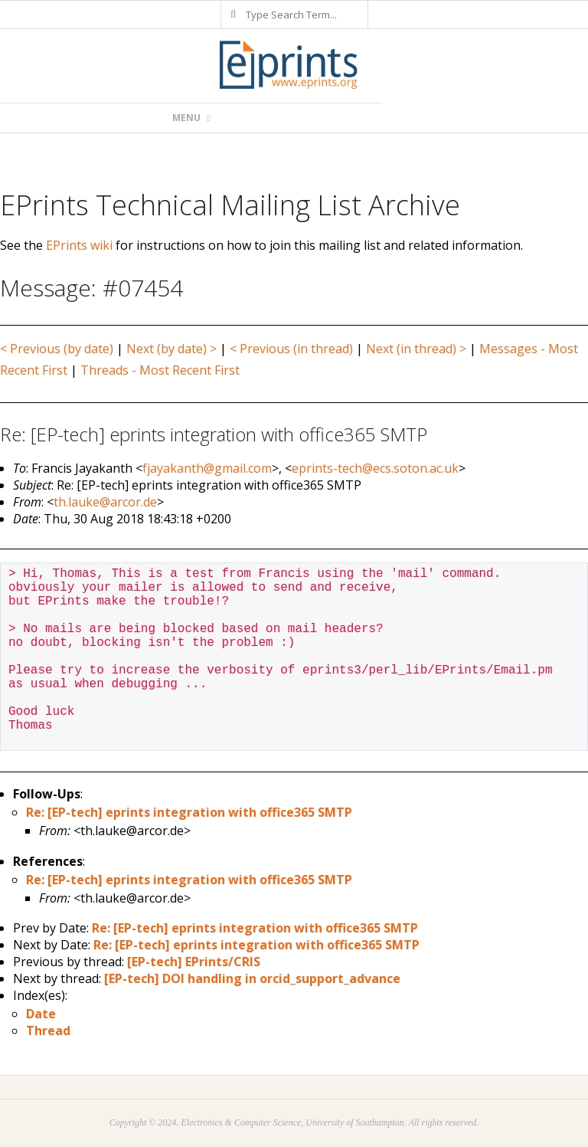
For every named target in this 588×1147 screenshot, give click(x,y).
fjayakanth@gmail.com (207, 468)
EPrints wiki (79, 245)
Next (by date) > (171, 348)
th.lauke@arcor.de (105, 501)
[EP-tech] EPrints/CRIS (193, 961)
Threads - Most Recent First (160, 370)
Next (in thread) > (416, 348)
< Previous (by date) (56, 348)
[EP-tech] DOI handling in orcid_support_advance (252, 978)
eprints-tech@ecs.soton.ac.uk (375, 468)
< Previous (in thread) (291, 348)
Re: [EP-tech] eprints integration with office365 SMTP (189, 812)
